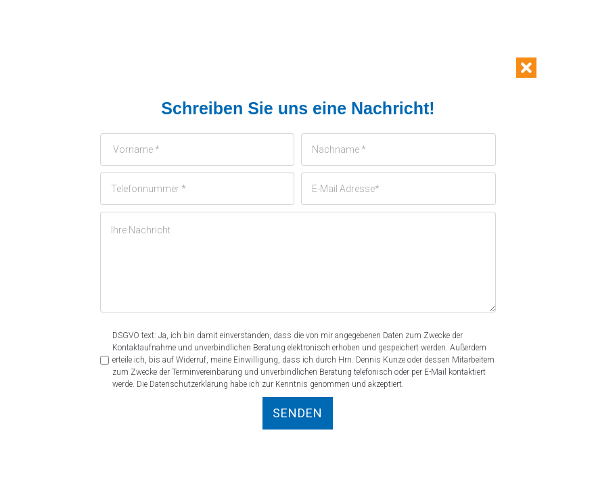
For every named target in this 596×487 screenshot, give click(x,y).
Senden (298, 413)
